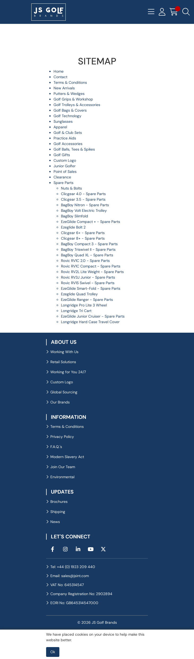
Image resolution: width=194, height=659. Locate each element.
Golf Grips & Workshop (73, 99)
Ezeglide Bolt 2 (73, 227)
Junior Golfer (65, 166)
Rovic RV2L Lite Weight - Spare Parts (92, 271)
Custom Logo (65, 160)
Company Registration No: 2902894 (81, 593)
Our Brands (60, 402)
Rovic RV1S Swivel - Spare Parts (87, 282)
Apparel (60, 127)
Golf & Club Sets (68, 132)
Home (59, 71)
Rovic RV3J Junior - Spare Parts (88, 277)
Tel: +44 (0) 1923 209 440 (72, 566)
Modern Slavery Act (67, 456)
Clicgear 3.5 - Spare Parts (83, 199)
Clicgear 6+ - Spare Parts (83, 232)
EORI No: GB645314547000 (74, 602)
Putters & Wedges (69, 93)
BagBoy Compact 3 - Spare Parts (89, 243)
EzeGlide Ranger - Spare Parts (87, 299)
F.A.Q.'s (56, 446)
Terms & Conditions (70, 82)
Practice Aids (65, 138)
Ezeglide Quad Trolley (79, 294)
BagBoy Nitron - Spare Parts (85, 205)
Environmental (62, 477)
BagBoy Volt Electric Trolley (84, 210)
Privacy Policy (62, 436)
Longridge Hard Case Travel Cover (90, 321)
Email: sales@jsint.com (69, 575)
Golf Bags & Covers (70, 110)
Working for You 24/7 (68, 372)
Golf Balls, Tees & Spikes (74, 149)
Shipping (57, 511)
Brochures (59, 501)
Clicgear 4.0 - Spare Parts (83, 193)
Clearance (62, 177)
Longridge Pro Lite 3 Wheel (84, 305)
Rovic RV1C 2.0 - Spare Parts (85, 260)
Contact (60, 76)
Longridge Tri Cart (76, 310)
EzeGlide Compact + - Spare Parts (90, 221)
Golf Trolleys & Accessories (77, 104)
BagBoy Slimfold (74, 216)
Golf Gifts (62, 154)
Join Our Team (62, 466)
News (55, 521)
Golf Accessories (68, 143)
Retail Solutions (63, 361)
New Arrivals (64, 88)
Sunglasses (63, 121)
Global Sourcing (63, 392)
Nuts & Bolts (71, 188)
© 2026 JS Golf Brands (97, 622)
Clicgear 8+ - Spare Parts (83, 238)
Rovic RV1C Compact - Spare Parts (90, 266)
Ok (52, 651)
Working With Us (64, 351)
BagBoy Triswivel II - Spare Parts (88, 249)
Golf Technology (67, 115)
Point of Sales (65, 171)
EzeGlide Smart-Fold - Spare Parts (90, 288)
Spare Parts (63, 182)
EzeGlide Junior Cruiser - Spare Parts (93, 316)
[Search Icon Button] (186, 12)
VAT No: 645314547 (67, 584)
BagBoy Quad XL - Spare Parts (87, 255)
